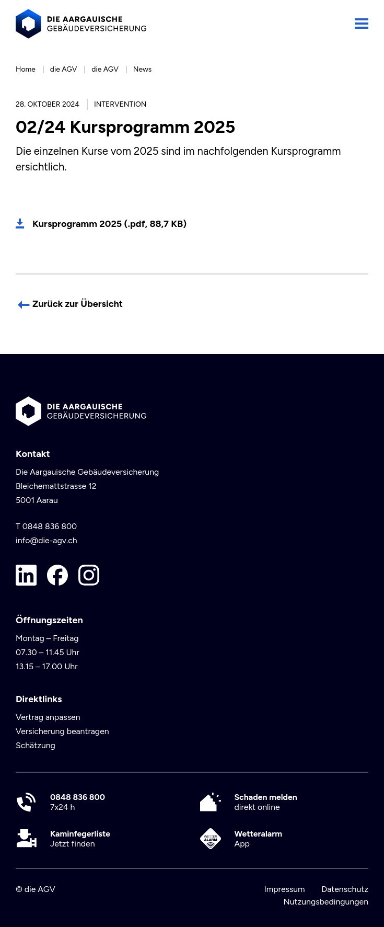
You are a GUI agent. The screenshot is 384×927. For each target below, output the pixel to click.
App (259, 839)
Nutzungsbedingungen (325, 902)
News (142, 69)
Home (26, 69)
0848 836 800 (49, 526)
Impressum (284, 889)
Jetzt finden (80, 839)
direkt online (266, 802)
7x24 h (77, 802)
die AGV (63, 69)
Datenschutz (344, 889)
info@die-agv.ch (46, 540)
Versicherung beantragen (62, 731)
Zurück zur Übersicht (77, 304)
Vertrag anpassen (48, 717)
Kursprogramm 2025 (109, 224)
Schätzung (35, 745)
